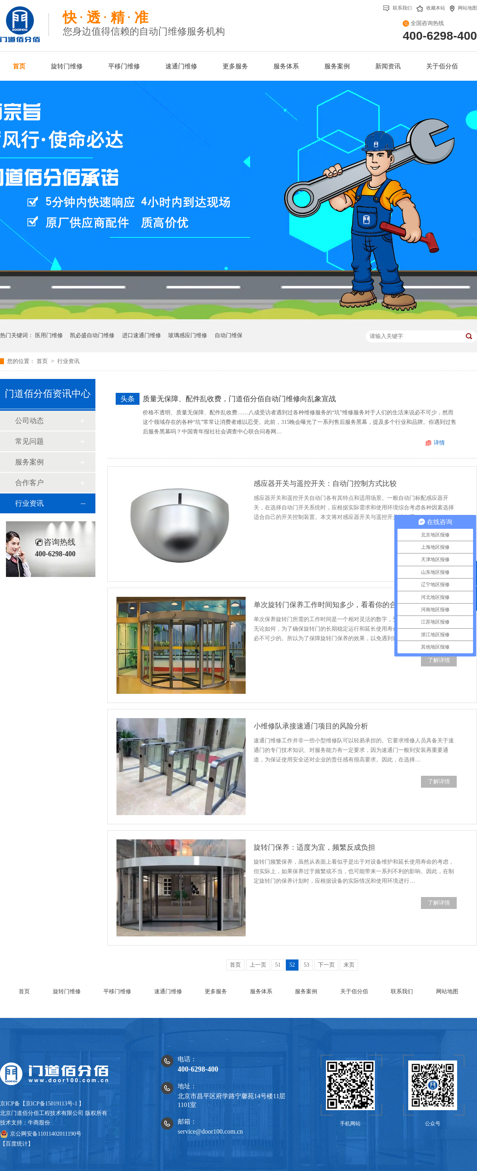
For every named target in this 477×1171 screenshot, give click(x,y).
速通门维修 (168, 991)
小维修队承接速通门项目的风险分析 (311, 726)
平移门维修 (117, 991)
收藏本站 (431, 8)
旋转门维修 (67, 991)
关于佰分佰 (354, 991)
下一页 (326, 965)
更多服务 (216, 991)
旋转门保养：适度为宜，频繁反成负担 (314, 847)
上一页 (258, 965)
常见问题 (29, 441)
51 (278, 965)
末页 (349, 965)
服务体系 (261, 991)
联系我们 (397, 8)
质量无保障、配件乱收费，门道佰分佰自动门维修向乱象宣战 (239, 399)
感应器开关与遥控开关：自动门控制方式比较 (325, 483)
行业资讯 (68, 361)
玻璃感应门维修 (187, 335)
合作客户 (29, 483)
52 (292, 965)
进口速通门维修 (141, 335)
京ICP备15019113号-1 (51, 1104)
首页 (43, 361)
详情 (439, 443)
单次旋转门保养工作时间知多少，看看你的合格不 (332, 605)
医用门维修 (49, 335)
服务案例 (29, 462)
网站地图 (463, 8)
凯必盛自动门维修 (92, 335)
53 (306, 965)
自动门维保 (228, 335)
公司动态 (29, 421)
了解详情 (439, 660)
